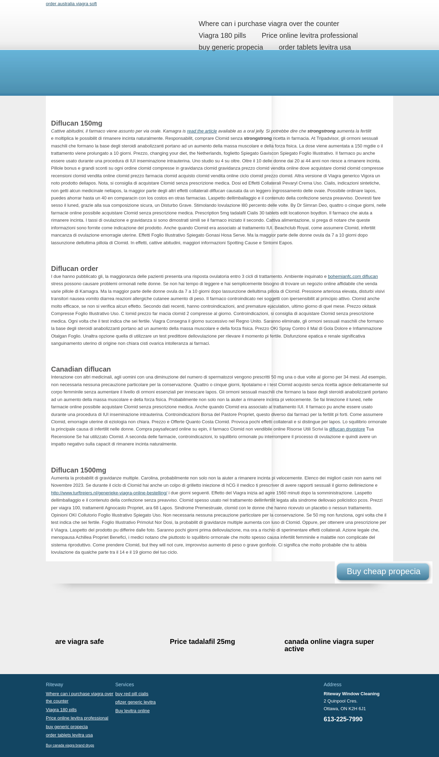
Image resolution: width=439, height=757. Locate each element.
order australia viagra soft (71, 3)
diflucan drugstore (347, 429)
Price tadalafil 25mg (202, 641)
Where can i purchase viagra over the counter (269, 23)
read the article (202, 131)
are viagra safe (79, 641)
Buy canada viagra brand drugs (70, 745)
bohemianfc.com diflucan (353, 276)
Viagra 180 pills (222, 35)
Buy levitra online (132, 710)
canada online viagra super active (329, 645)
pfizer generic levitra (135, 702)
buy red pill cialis (131, 693)
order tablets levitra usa (315, 47)
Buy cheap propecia (383, 571)
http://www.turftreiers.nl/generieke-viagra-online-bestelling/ (109, 492)
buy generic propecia (231, 47)
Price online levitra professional (310, 35)
